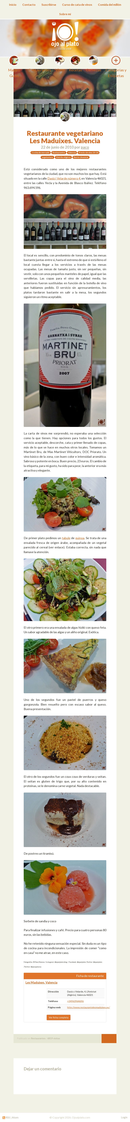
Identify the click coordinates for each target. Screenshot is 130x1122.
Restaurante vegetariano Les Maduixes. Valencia (65, 137)
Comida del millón (109, 4)
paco (85, 147)
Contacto (29, 4)
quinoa (79, 538)
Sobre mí (65, 14)
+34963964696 (75, 1001)
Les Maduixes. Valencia (41, 982)
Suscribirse (48, 4)
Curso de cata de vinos (77, 4)
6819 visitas (53, 1038)
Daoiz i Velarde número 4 (63, 178)
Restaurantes (38, 1038)
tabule (66, 538)
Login (124, 1117)
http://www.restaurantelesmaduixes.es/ (88, 1007)
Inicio (12, 4)
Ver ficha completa (58, 1017)
